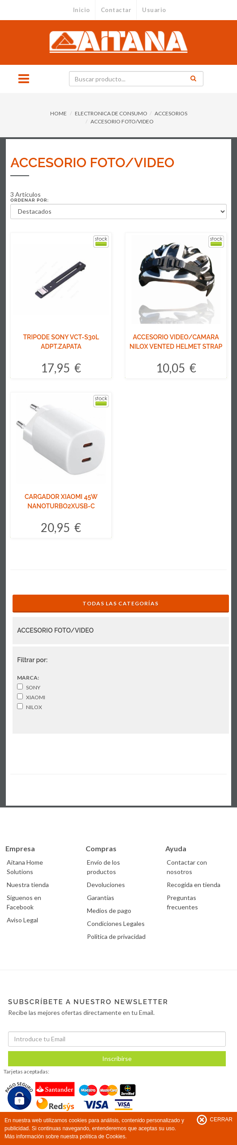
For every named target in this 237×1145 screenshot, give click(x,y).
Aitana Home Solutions (25, 866)
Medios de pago (109, 910)
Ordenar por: (29, 200)
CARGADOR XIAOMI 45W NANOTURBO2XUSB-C (61, 501)
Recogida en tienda (193, 884)
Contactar (116, 9)
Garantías (100, 897)
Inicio (81, 9)
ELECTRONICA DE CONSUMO (111, 113)
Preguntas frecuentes (182, 902)
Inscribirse (117, 1058)
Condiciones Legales (116, 923)
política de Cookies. (103, 1136)
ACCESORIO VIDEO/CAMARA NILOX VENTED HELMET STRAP (175, 342)
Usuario (154, 9)
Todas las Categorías (120, 603)
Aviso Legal (22, 920)
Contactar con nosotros (187, 866)
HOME (58, 113)
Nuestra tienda (28, 884)
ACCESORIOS (171, 113)
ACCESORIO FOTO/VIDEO (122, 121)
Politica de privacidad (116, 936)
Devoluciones (106, 884)
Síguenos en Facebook (24, 902)
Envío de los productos (103, 866)
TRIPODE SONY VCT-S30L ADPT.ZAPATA (61, 342)
